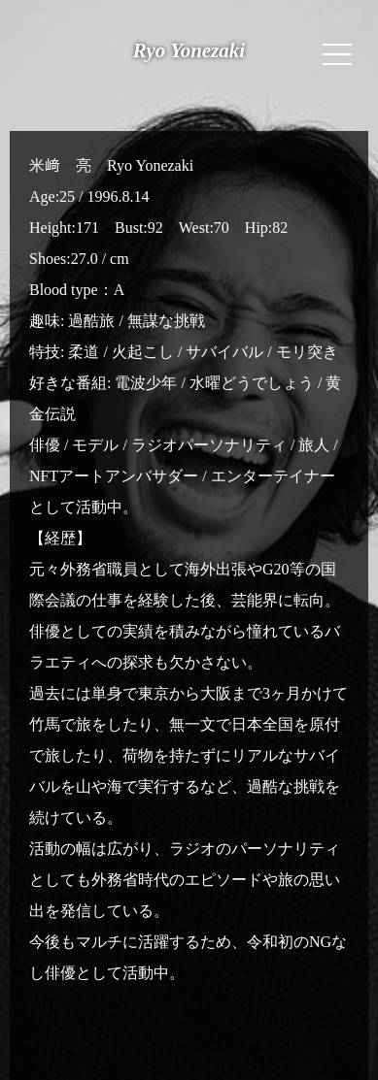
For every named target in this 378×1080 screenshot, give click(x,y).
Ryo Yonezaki (189, 50)
